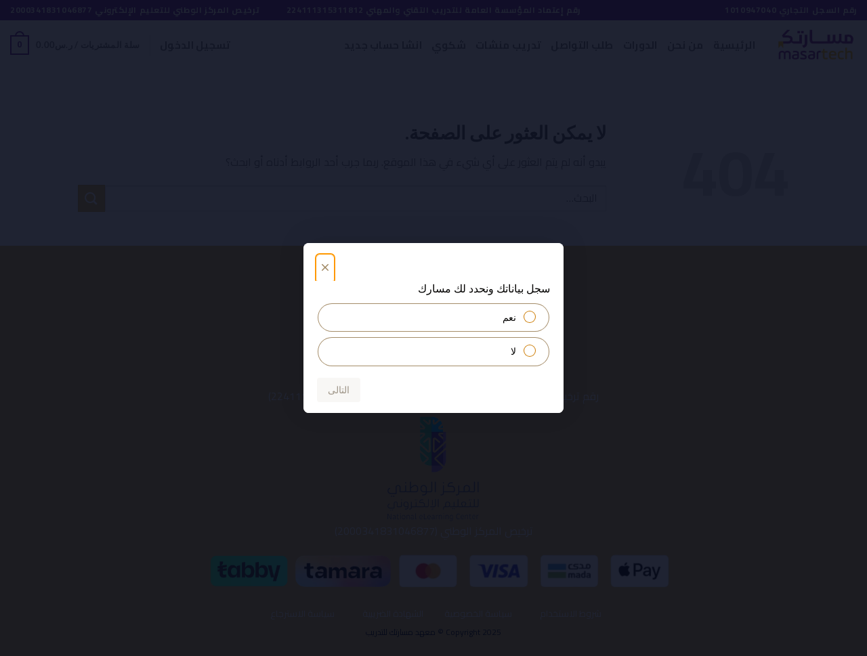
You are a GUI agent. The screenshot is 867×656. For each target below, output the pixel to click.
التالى (339, 390)
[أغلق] (325, 269)
